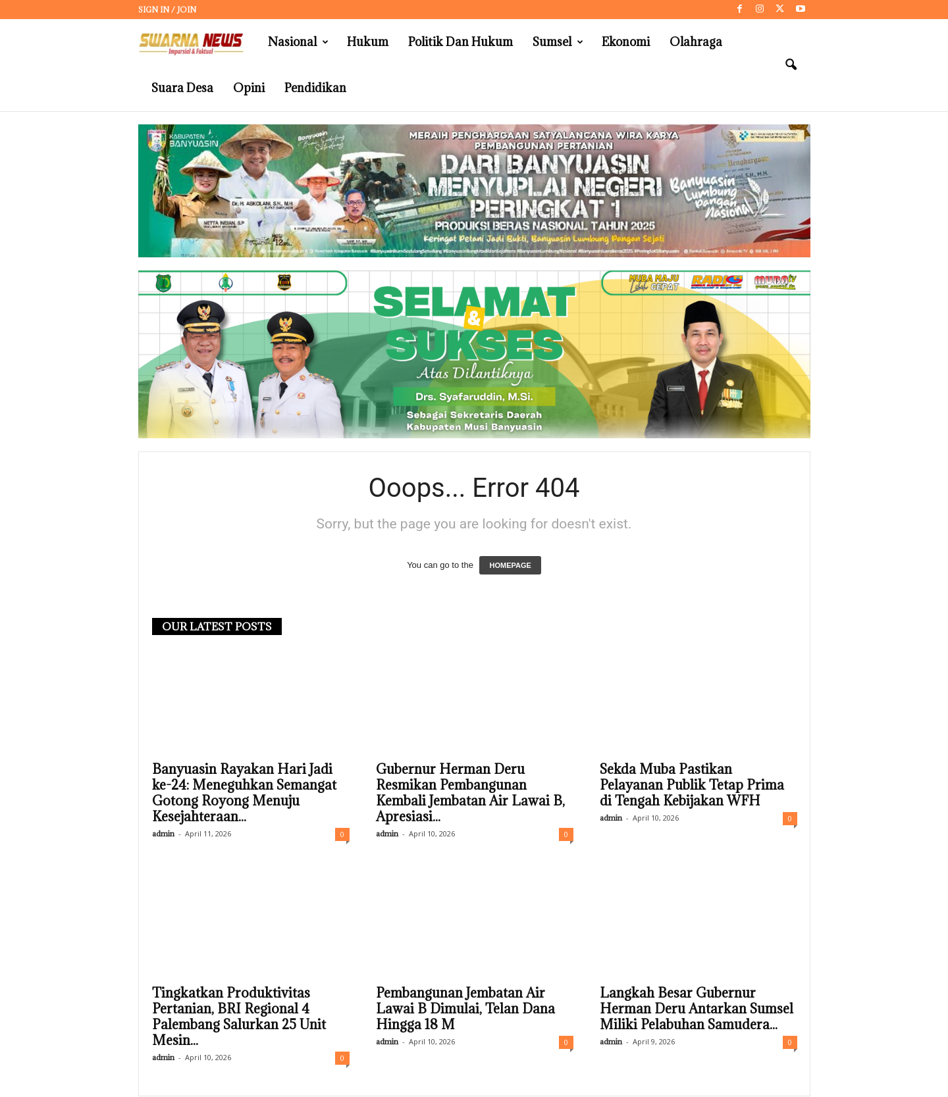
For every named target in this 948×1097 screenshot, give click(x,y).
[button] (790, 65)
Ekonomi (626, 41)
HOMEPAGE (510, 566)
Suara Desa (182, 87)
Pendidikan (315, 87)
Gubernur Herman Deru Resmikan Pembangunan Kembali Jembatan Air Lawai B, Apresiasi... (470, 793)
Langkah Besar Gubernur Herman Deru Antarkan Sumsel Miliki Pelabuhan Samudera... (696, 1009)
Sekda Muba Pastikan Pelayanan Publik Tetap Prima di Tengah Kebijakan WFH (692, 785)
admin (163, 834)
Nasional (298, 42)
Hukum (367, 41)
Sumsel (558, 42)
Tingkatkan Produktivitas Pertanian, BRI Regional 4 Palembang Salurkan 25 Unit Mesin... (239, 1017)
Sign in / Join (167, 9)
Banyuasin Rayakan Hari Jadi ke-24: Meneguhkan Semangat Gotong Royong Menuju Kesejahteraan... (244, 793)
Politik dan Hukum (460, 41)
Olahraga (696, 41)
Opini (249, 87)
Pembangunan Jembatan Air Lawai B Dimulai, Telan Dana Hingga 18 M (465, 1009)
